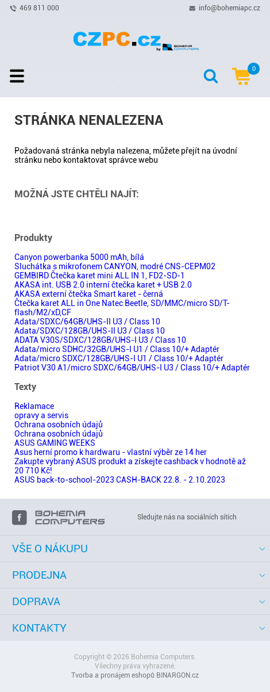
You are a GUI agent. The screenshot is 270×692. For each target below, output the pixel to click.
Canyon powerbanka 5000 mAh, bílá (79, 257)
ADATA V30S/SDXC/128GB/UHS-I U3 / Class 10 (100, 340)
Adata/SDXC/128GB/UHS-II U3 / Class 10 (89, 330)
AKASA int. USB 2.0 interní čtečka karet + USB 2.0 (103, 284)
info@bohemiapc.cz (229, 7)
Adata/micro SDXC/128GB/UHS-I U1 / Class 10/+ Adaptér (118, 358)
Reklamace (34, 406)
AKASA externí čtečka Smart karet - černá (88, 294)
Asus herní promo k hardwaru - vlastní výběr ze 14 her (110, 452)
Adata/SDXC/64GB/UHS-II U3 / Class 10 (87, 321)
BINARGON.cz (177, 675)
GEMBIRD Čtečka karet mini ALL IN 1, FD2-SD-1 (99, 275)
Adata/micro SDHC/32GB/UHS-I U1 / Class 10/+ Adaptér (116, 349)
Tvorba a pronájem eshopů (113, 675)
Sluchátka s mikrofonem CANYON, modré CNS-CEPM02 (114, 266)
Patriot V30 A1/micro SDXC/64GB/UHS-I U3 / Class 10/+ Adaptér (132, 367)
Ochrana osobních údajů (58, 424)
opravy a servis (41, 415)
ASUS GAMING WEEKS (54, 443)
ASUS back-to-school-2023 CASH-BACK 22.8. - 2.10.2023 (119, 479)
